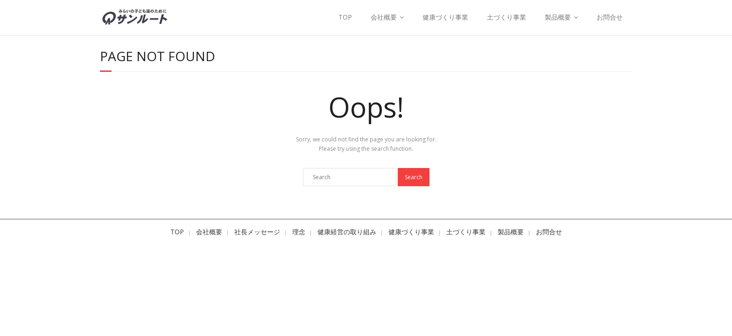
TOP (345, 17)
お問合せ (610, 17)
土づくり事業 (506, 17)
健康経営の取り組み (346, 231)
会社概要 (384, 17)
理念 (298, 231)
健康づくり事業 (445, 17)
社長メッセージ (257, 231)
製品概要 (558, 17)
